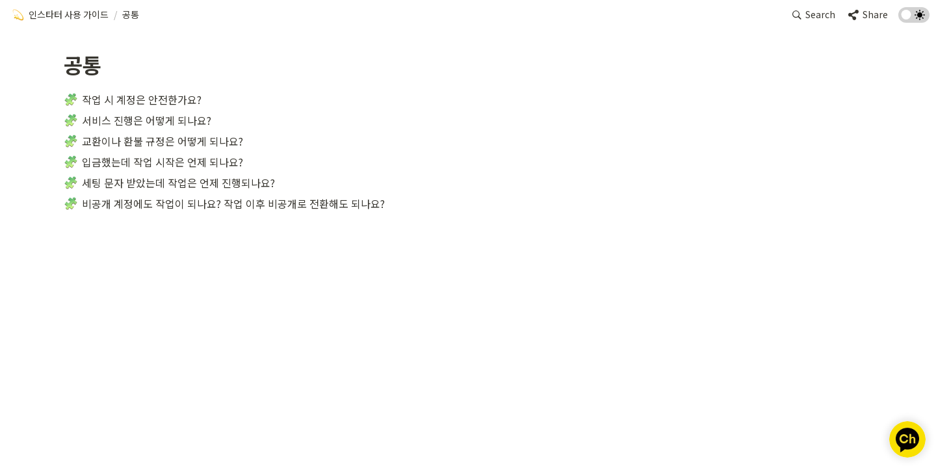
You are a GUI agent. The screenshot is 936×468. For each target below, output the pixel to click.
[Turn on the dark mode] (914, 18)
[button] (60, 15)
